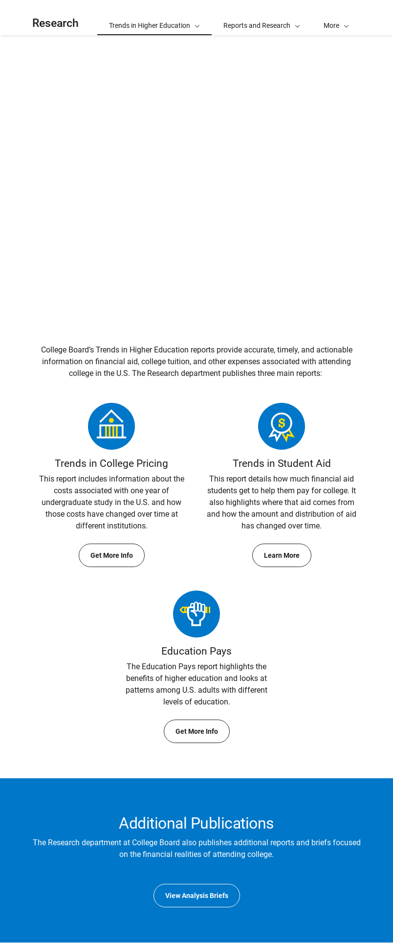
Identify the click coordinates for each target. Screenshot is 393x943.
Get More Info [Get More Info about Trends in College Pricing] (111, 555)
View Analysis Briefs (196, 895)
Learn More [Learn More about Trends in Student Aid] (282, 555)
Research (55, 23)
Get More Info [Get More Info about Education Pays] (196, 731)
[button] (336, 17)
